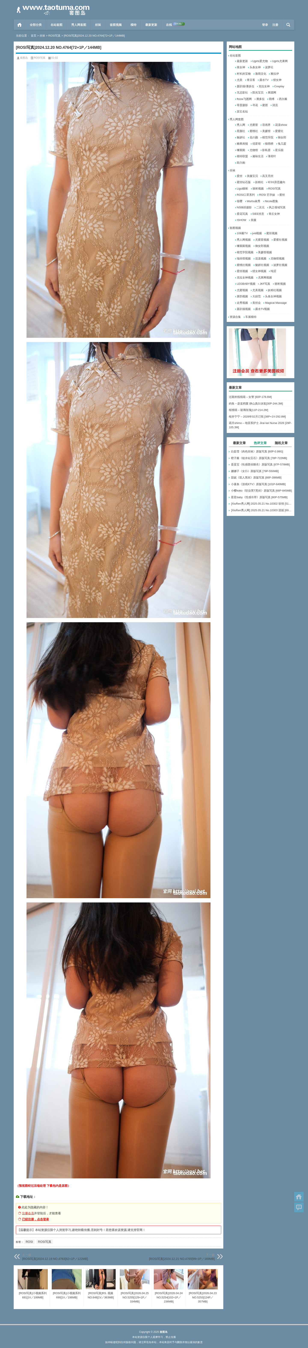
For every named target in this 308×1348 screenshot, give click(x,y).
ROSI (29, 1241)
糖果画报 (242, 143)
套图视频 (116, 25)
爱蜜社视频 (280, 239)
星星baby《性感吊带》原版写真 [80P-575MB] (259, 497)
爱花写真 (242, 213)
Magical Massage (276, 302)
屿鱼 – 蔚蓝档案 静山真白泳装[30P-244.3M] (256, 403)
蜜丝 (282, 194)
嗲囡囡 (241, 150)
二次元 (260, 207)
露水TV (264, 79)
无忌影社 (242, 92)
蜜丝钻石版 (244, 182)
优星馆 (256, 143)
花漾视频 (260, 258)
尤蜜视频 (242, 290)
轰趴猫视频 (244, 309)
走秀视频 (242, 302)
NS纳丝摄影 (244, 207)
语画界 (266, 124)
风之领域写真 (277, 207)
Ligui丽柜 (242, 188)
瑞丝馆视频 (244, 258)
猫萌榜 (269, 143)
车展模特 (250, 316)
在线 (175, 24)
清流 (275, 105)
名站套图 (56, 25)
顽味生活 (258, 156)
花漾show (281, 124)
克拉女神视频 (245, 277)
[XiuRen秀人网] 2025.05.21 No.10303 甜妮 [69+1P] (261, 510)
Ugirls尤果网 (279, 61)
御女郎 (282, 137)
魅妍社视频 (262, 265)
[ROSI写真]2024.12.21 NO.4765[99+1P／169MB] (182, 1259)
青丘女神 (274, 213)
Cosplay (279, 86)
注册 (275, 25)
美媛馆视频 (265, 252)
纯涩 (273, 271)
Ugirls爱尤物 (260, 61)
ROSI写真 (54, 35)
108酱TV (242, 233)
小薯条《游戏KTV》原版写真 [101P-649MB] (258, 484)
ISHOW (241, 220)
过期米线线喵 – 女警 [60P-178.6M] (250, 396)
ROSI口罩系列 (246, 194)
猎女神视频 (259, 271)
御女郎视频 (262, 245)
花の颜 (254, 137)
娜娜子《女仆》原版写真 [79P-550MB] (255, 471)
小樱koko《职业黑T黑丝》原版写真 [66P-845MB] (261, 490)
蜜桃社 (254, 131)
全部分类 (36, 25)
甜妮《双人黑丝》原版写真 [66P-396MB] (256, 477)
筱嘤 (239, 201)
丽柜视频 (258, 188)
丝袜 (98, 25)
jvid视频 (257, 233)
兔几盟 (282, 143)
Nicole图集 (271, 201)
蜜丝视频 (271, 233)
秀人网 (241, 124)
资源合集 (235, 316)
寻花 (255, 105)
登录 (265, 25)
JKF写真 (265, 283)
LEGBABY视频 (246, 283)
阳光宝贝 (258, 92)
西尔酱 (283, 99)
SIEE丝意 (258, 213)
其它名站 (242, 111)
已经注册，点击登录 (35, 1219)
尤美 (239, 79)
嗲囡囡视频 (244, 245)
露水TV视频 (262, 309)
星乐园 (279, 150)
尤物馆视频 (277, 258)
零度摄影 (242, 105)
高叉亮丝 (267, 176)
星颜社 (241, 131)
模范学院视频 (245, 252)
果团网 (272, 92)
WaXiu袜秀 (254, 201)
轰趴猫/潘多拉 (245, 86)
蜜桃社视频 (244, 265)
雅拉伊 (275, 73)
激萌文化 (260, 73)
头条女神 (255, 67)
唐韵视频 (242, 296)
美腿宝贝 (252, 176)
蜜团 (265, 105)
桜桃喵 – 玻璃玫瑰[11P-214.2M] (248, 410)
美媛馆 (266, 131)
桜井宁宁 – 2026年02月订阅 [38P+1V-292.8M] (257, 416)
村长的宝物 (244, 73)
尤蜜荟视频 (262, 239)
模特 (133, 25)
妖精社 (259, 182)
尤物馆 (254, 150)
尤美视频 (258, 290)
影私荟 (266, 150)
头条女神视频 (273, 296)
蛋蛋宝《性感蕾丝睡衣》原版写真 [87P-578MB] (260, 464)
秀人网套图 (78, 25)
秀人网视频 (244, 239)
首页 (19, 25)
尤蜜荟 (254, 124)
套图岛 (24, 57)
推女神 (241, 67)
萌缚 (271, 99)
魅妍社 (241, 137)
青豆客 (251, 79)
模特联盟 (242, 156)
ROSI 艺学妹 (267, 194)
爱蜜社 (279, 131)
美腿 (253, 220)
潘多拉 (260, 99)
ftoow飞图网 (244, 99)
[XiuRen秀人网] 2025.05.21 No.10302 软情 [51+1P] (261, 503)
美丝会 (256, 302)
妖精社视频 (275, 290)
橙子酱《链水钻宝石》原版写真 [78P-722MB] (259, 458)
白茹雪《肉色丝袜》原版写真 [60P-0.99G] (257, 451)
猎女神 (277, 79)
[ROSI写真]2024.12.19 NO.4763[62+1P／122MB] (55, 1259)
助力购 (241, 162)
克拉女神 (264, 86)
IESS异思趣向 (276, 182)
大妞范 (256, 296)
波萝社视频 (280, 265)
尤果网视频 (265, 277)
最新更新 (151, 25)
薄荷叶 (272, 156)
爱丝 (239, 176)
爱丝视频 (242, 271)
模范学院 (267, 137)
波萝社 (269, 67)
